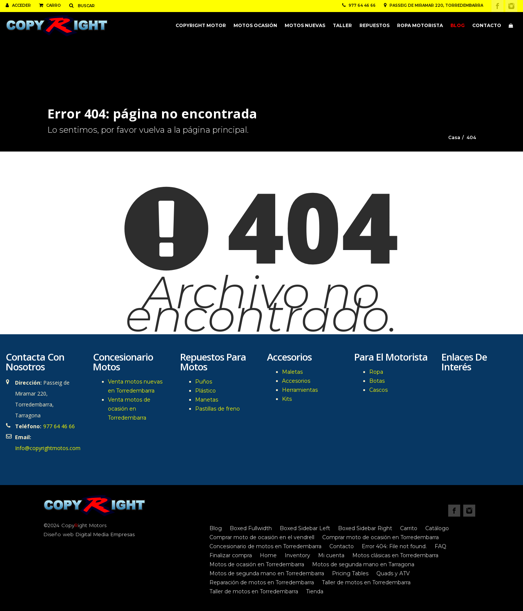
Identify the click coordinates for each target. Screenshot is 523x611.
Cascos (378, 390)
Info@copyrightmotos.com (47, 448)
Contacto (486, 25)
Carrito (408, 528)
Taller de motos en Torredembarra (366, 582)
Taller (342, 25)
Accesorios (296, 381)
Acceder (18, 5)
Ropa (376, 371)
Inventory (297, 555)
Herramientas (300, 390)
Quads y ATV (393, 573)
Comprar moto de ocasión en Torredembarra (380, 537)
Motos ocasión (255, 25)
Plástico (205, 390)
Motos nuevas (305, 25)
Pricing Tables (350, 573)
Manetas (206, 399)
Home (268, 555)
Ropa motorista (420, 25)
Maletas (292, 371)
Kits (287, 399)
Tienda (314, 591)
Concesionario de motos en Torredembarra (265, 546)
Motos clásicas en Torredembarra (395, 555)
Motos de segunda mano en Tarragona (363, 564)
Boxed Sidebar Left (305, 528)
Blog (457, 25)
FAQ (440, 546)
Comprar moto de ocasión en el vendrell (261, 537)
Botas (377, 381)
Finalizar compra (230, 555)
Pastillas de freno (217, 408)
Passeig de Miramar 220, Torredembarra (433, 5)
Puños (203, 381)
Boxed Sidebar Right (365, 528)
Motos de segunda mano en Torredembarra (266, 573)
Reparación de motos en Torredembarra (261, 582)
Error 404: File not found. (394, 546)
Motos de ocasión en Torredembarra (256, 564)
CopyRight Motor (201, 25)
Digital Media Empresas (105, 534)
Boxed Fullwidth (251, 528)
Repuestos (374, 25)
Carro (50, 5)
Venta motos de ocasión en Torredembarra (129, 408)
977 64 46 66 (359, 5)
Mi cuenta (331, 555)
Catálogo (437, 528)
